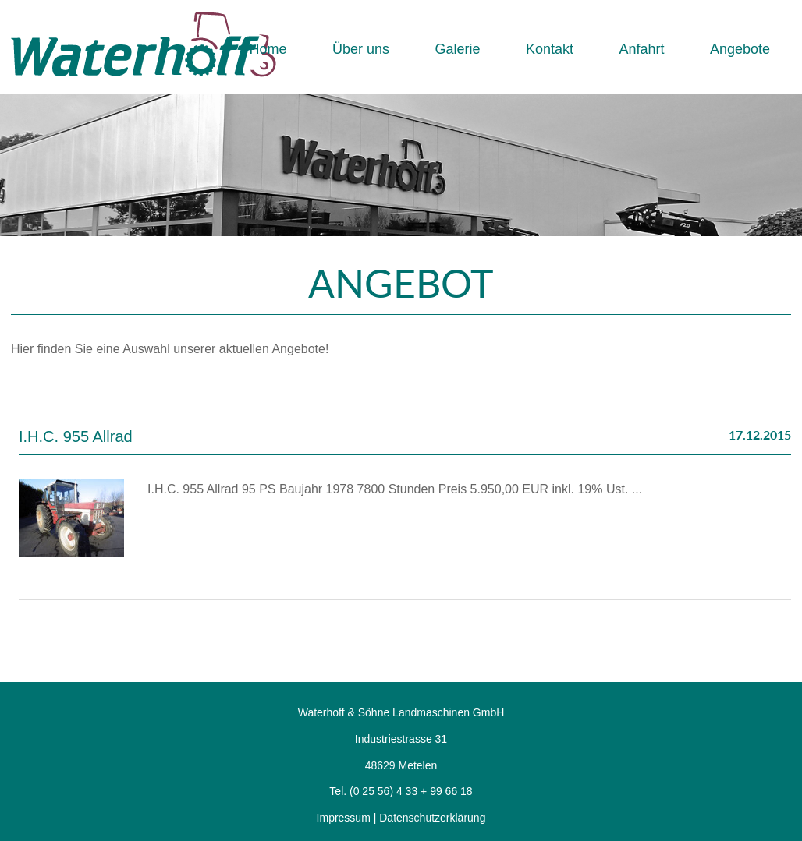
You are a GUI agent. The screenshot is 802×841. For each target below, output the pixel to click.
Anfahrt (641, 49)
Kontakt (549, 49)
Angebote (740, 49)
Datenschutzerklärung (432, 817)
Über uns (360, 49)
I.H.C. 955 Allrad (76, 436)
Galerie (457, 49)
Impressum (344, 817)
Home (267, 49)
